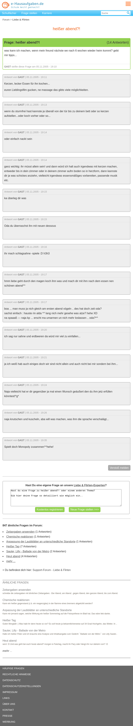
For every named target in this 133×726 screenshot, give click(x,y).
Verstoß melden (119, 467)
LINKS (6, 698)
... (7, 650)
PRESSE (7, 715)
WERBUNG (9, 721)
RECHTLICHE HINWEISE (17, 674)
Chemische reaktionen (19, 536)
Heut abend (13, 556)
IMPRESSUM (10, 692)
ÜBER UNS (9, 704)
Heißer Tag (12, 546)
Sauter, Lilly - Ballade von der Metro (27, 551)
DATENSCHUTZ (12, 680)
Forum (6, 19)
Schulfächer (9, 13)
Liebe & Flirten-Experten (89, 485)
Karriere (47, 13)
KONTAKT (8, 710)
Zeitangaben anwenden (20, 531)
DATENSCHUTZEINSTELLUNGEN (22, 686)
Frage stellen (29, 13)
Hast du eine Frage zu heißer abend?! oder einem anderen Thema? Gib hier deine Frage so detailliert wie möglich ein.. (66, 497)
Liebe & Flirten (62, 570)
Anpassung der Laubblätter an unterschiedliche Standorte (40, 541)
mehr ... (10, 561)
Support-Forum (42, 570)
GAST (7, 66)
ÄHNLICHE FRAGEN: (16, 582)
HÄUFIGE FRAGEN (13, 668)
